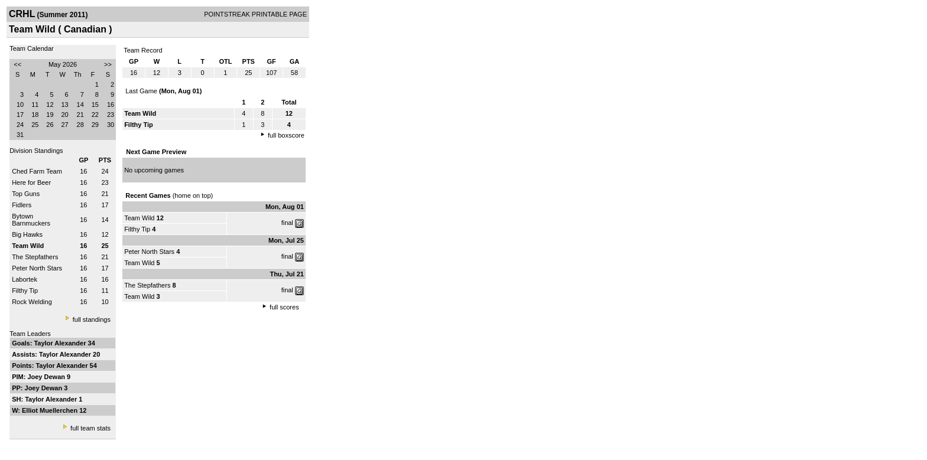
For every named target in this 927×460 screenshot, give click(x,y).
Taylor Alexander (60, 343)
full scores (284, 307)
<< (17, 64)
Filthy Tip (25, 290)
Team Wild (139, 217)
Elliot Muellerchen (50, 410)
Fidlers (21, 204)
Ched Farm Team (37, 171)
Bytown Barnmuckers (31, 220)
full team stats (90, 428)
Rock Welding (32, 301)
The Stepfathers (35, 256)
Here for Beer (31, 182)
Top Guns (26, 193)
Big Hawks (27, 234)
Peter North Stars (37, 268)
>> (108, 64)
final (287, 222)
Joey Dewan (47, 376)
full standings (92, 319)
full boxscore (286, 135)
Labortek (24, 279)
